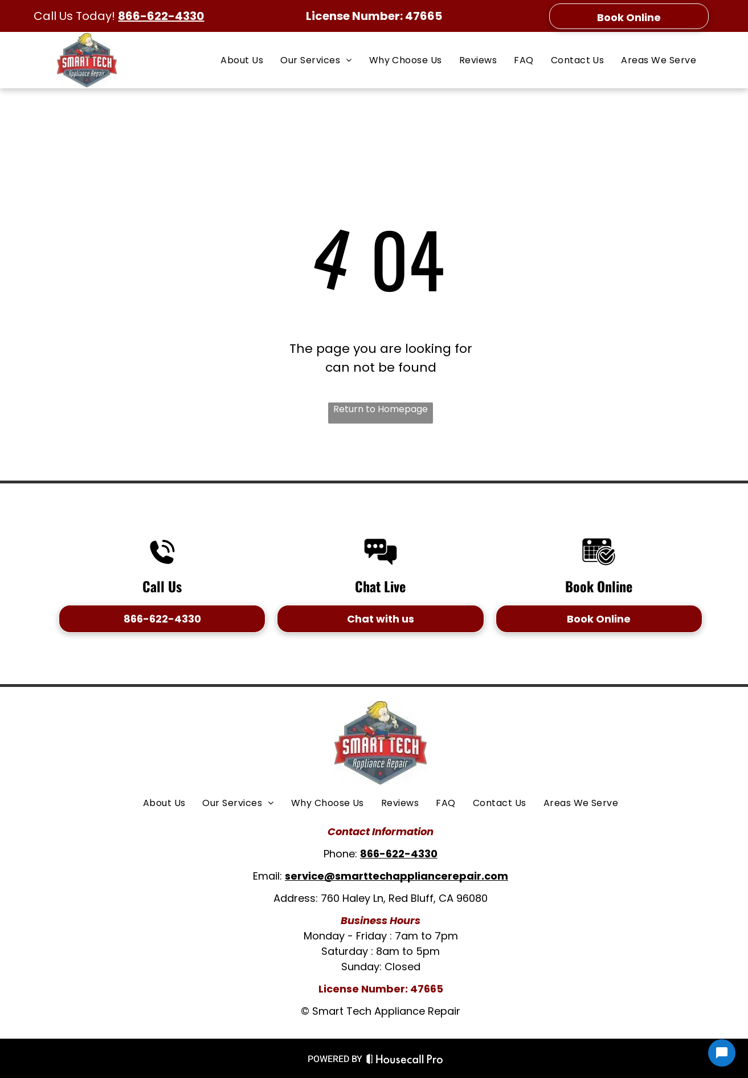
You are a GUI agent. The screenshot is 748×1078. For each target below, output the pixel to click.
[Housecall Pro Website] (404, 1061)
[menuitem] (242, 60)
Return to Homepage (380, 409)
